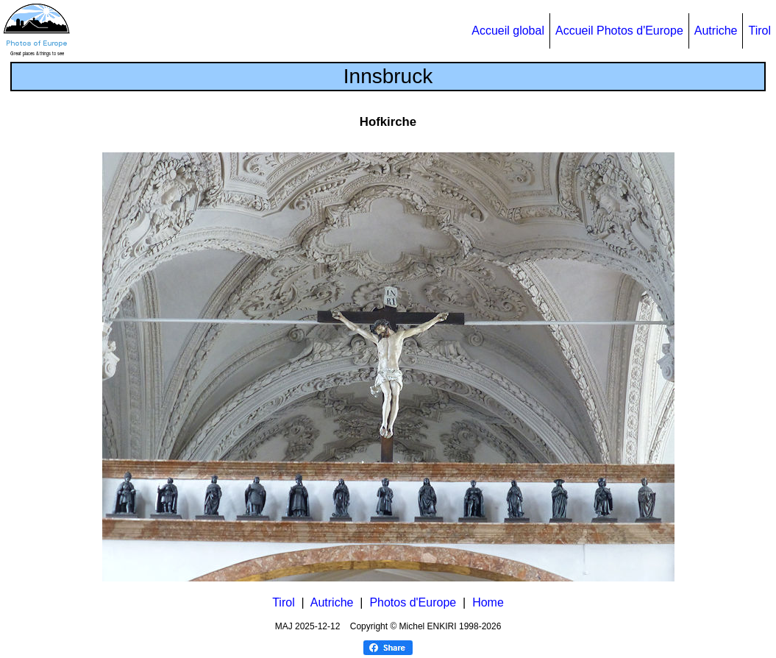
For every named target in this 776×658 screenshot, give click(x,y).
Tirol (759, 30)
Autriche (716, 30)
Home (488, 602)
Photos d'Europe (412, 602)
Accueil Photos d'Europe (619, 30)
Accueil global (507, 30)
